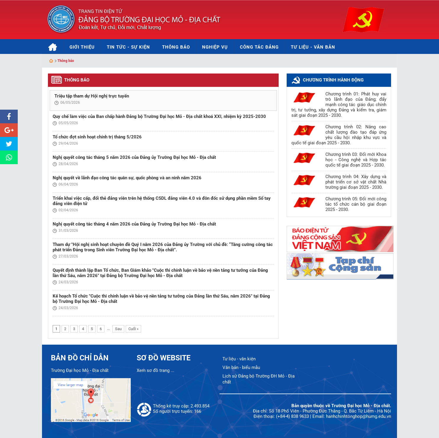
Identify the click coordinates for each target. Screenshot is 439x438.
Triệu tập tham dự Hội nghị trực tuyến (91, 96)
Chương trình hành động (333, 80)
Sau (118, 329)
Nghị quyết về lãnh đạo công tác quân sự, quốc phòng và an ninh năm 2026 (127, 177)
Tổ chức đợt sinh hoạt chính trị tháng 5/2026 (97, 137)
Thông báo (65, 60)
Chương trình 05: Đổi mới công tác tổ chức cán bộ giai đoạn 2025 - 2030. (355, 204)
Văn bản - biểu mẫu (241, 367)
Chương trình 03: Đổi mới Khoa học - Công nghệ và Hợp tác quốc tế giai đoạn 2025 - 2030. (355, 160)
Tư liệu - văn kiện (239, 359)
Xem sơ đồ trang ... (155, 370)
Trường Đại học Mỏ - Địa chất (80, 370)
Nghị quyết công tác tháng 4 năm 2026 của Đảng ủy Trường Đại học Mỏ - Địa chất (134, 224)
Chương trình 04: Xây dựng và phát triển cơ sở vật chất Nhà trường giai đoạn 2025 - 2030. (355, 182)
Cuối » (133, 329)
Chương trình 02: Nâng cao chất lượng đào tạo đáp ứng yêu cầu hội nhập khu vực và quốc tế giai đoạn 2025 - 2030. (338, 135)
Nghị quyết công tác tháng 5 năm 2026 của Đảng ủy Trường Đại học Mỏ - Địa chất (134, 157)
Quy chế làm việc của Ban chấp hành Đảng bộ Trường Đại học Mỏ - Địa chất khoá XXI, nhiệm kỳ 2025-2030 (159, 116)
